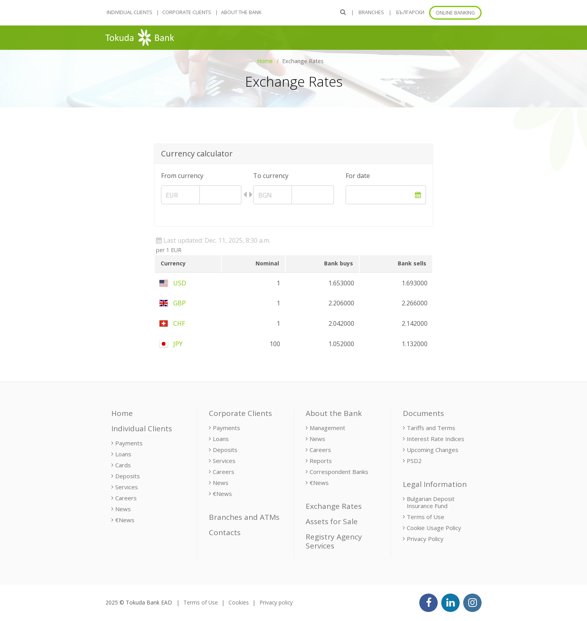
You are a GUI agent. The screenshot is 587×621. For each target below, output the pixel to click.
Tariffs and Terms (431, 428)
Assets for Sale (332, 521)
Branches (371, 12)
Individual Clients (129, 12)
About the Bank (241, 12)
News (123, 509)
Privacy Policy (425, 539)
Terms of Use (425, 517)
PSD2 (414, 461)
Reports (321, 461)
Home (265, 61)
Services (126, 487)
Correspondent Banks (339, 472)
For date (358, 175)
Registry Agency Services (334, 541)
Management (327, 428)
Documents (423, 413)
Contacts (225, 532)
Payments (129, 443)
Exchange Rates (334, 506)
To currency (270, 175)
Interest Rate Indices (435, 439)
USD (172, 283)
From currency (182, 175)
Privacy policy (276, 602)
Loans (123, 454)
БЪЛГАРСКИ (410, 12)
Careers (126, 498)
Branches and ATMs (244, 517)
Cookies (238, 602)
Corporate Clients (186, 12)
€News (124, 520)
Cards (123, 465)
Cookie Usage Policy (434, 528)
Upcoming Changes (432, 450)
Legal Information (435, 484)
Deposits (127, 476)
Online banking (455, 12)
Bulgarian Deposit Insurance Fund (431, 502)
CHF (172, 323)
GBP (172, 303)
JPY (171, 344)
